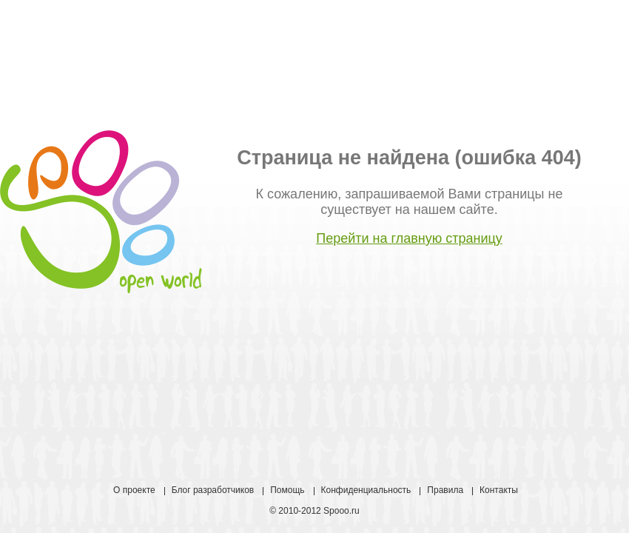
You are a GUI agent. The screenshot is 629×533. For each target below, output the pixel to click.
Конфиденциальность (366, 490)
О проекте (134, 490)
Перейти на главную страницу (409, 238)
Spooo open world (101, 211)
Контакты (499, 490)
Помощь (287, 490)
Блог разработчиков (213, 490)
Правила (445, 490)
